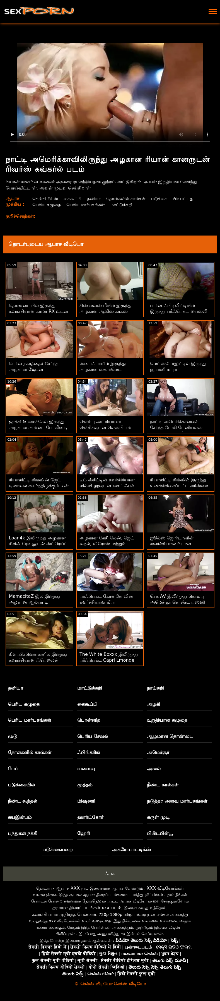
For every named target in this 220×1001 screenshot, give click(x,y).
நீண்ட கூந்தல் (22, 801)
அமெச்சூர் (158, 752)
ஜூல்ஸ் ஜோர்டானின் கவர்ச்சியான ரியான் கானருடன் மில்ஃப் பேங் (175, 543)
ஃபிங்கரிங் (88, 752)
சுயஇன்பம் (20, 817)
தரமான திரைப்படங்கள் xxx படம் (87, 907)
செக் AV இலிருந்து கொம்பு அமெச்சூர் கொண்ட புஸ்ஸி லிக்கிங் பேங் (177, 602)
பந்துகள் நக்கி (23, 833)
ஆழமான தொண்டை (170, 736)
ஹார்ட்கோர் (90, 817)
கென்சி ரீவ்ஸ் (45, 198)
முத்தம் (85, 785)
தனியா (95, 198)
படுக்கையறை (57, 849)
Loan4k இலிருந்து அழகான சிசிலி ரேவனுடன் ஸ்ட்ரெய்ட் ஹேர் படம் (38, 543)
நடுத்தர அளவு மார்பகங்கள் (177, 801)
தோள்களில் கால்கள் (128, 198)
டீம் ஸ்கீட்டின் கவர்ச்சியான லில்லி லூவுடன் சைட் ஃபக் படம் (107, 485)
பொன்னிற (88, 720)
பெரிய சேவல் (92, 736)
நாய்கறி (155, 688)
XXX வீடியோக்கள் (165, 888)
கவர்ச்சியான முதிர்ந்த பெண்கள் (64, 914)
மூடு (12, 736)
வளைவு (86, 768)
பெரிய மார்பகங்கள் (87, 204)
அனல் (154, 768)
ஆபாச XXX (67, 888)
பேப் (13, 768)
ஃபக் (110, 873)
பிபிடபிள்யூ (160, 833)
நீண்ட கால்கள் (162, 785)
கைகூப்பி (73, 198)
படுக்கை (162, 198)
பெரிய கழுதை (46, 204)
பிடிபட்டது (188, 198)
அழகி (153, 704)
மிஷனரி (86, 801)
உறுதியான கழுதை (167, 720)
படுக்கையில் (21, 785)
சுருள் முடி (158, 817)
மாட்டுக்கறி (124, 204)
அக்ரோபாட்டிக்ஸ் (131, 849)
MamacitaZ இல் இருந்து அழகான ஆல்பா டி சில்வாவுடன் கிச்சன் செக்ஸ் (36, 602)
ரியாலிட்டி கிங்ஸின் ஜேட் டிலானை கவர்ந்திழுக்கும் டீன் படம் (39, 485)
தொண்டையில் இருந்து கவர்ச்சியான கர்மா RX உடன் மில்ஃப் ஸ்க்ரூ (38, 311)
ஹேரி (83, 833)
